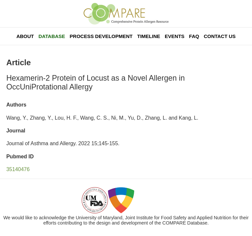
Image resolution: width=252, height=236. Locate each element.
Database (51, 36)
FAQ (194, 36)
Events (174, 36)
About (25, 36)
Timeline (148, 36)
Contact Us (220, 36)
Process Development (101, 36)
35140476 (18, 169)
